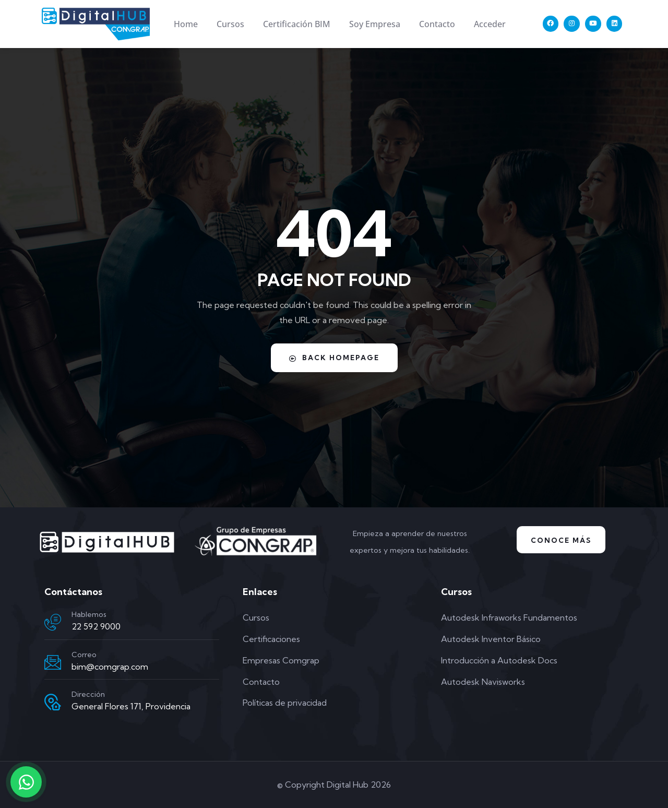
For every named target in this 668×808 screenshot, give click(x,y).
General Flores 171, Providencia (130, 706)
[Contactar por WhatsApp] (26, 782)
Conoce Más (561, 540)
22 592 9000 (96, 626)
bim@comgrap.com (109, 666)
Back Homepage (334, 357)
